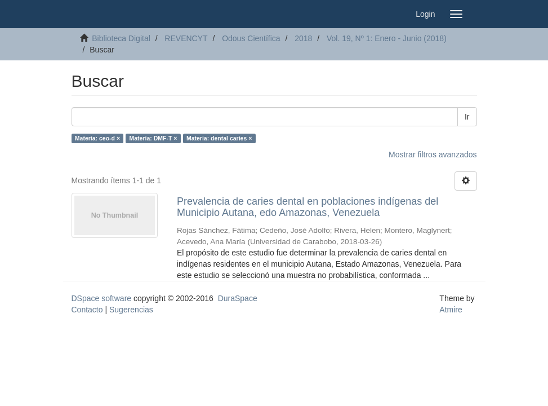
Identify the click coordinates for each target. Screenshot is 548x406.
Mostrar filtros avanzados (432, 154)
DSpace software (102, 298)
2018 (303, 38)
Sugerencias (131, 309)
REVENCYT (185, 38)
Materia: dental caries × (219, 138)
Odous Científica (251, 38)
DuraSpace (237, 298)
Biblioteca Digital (121, 38)
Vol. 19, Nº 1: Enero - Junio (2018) (387, 38)
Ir (467, 116)
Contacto (87, 309)
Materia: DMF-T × (153, 138)
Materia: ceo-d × (97, 138)
